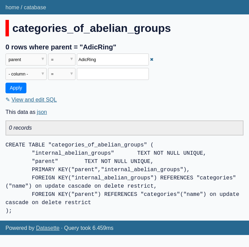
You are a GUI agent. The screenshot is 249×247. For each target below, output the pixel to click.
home (12, 7)
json (42, 112)
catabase (35, 7)
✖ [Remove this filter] (152, 59)
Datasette (47, 228)
